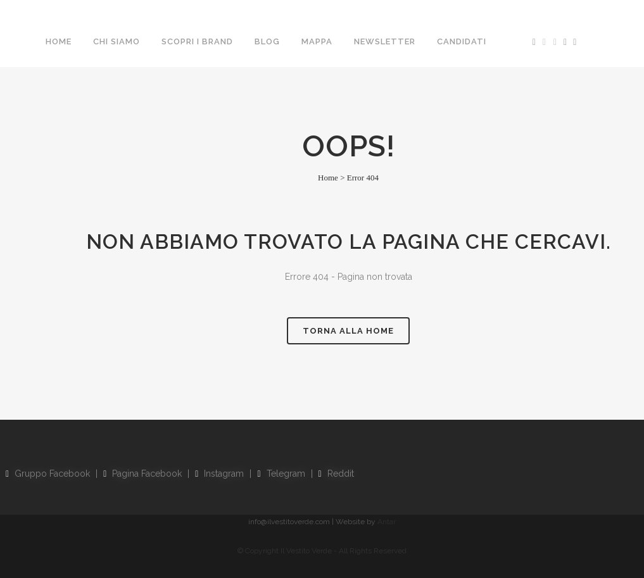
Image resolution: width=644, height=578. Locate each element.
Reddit (336, 473)
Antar (386, 521)
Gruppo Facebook (48, 473)
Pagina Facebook (142, 473)
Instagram (219, 473)
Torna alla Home (348, 331)
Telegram (281, 473)
